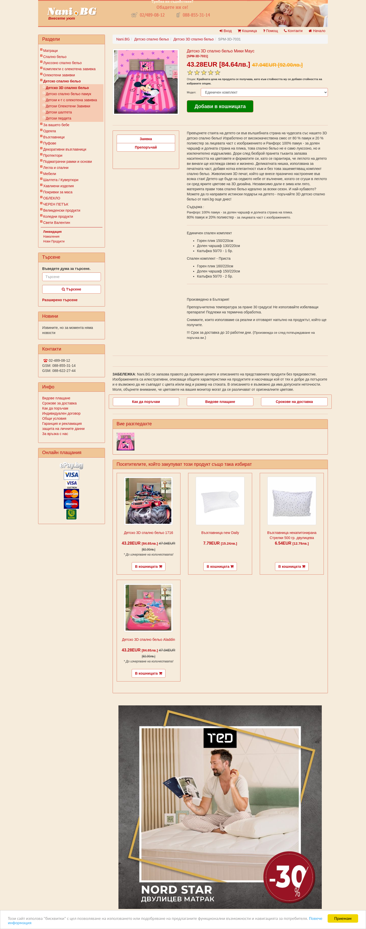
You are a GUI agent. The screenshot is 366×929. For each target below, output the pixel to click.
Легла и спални (55, 168)
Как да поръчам (55, 408)
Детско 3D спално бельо (67, 88)
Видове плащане (56, 398)
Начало (317, 31)
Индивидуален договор (61, 413)
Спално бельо (55, 57)
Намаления (51, 236)
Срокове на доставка (294, 402)
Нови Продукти (54, 241)
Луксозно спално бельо (62, 63)
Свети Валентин (56, 223)
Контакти (293, 31)
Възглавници (54, 137)
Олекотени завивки (59, 75)
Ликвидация (52, 232)
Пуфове (49, 143)
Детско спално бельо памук (68, 94)
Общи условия (54, 418)
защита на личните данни (63, 429)
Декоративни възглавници (64, 149)
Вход (226, 31)
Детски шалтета (59, 112)
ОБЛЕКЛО (51, 198)
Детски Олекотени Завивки (68, 106)
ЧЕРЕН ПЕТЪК (55, 204)
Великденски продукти (61, 210)
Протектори (52, 155)
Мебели (49, 174)
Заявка (146, 139)
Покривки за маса (57, 192)
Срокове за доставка (59, 403)
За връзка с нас (55, 434)
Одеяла (49, 131)
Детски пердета (58, 118)
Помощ (270, 31)
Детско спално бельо (62, 81)
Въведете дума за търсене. (66, 269)
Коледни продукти (58, 216)
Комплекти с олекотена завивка (69, 69)
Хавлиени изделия (58, 186)
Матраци (50, 51)
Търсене (71, 289)
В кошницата (148, 566)
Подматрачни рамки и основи (67, 161)
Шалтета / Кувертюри (60, 180)
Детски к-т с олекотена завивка (71, 100)
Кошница (247, 31)
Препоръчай (146, 147)
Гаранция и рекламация (62, 424)
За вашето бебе (56, 125)
